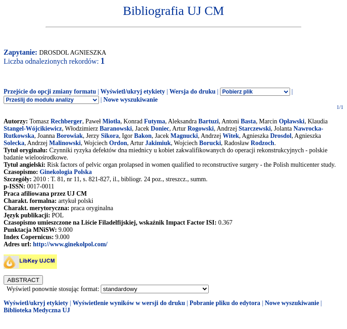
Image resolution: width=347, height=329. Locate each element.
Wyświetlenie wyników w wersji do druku (129, 303)
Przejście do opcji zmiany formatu (50, 91)
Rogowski (201, 128)
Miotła (112, 121)
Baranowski (115, 128)
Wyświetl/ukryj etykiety (132, 91)
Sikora (110, 135)
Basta (248, 121)
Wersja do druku (192, 91)
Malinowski (65, 143)
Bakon (143, 135)
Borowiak (69, 135)
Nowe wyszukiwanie (130, 99)
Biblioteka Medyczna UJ (37, 310)
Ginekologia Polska (66, 172)
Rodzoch (262, 143)
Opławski (292, 121)
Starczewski (255, 128)
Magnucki (184, 135)
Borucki (210, 143)
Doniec (160, 128)
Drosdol (280, 135)
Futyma (154, 121)
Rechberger (66, 121)
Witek (231, 135)
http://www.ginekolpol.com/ (70, 244)
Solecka (14, 143)
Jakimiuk (158, 143)
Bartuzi (208, 121)
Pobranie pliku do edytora (224, 303)
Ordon (118, 143)
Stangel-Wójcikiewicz (33, 128)
